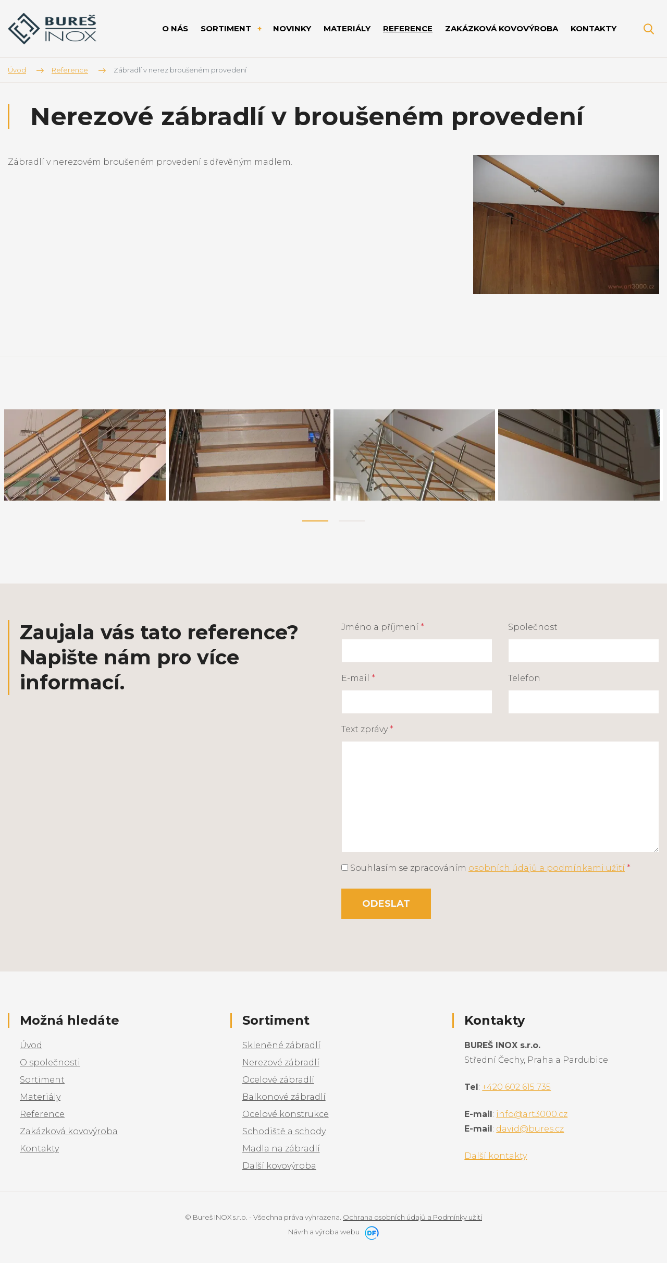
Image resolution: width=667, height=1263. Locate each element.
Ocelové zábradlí (278, 1078)
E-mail (358, 676)
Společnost (533, 624)
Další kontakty (495, 1154)
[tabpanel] (86, 453)
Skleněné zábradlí (281, 1043)
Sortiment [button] (227, 28)
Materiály (40, 1095)
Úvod (31, 1043)
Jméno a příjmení (382, 624)
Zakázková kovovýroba (69, 1129)
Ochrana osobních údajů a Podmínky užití (412, 1215)
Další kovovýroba (279, 1164)
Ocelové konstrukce (285, 1112)
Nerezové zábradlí (280, 1060)
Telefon (524, 676)
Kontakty (39, 1146)
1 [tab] (315, 518)
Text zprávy (367, 727)
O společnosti (50, 1060)
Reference (42, 1112)
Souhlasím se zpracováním (486, 865)
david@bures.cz (530, 1127)
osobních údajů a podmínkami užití (546, 865)
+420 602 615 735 (516, 1085)
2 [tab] (352, 518)
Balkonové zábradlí (284, 1095)
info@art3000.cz (531, 1112)
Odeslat (386, 901)
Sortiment (42, 1078)
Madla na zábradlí (281, 1146)
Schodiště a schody (284, 1129)
